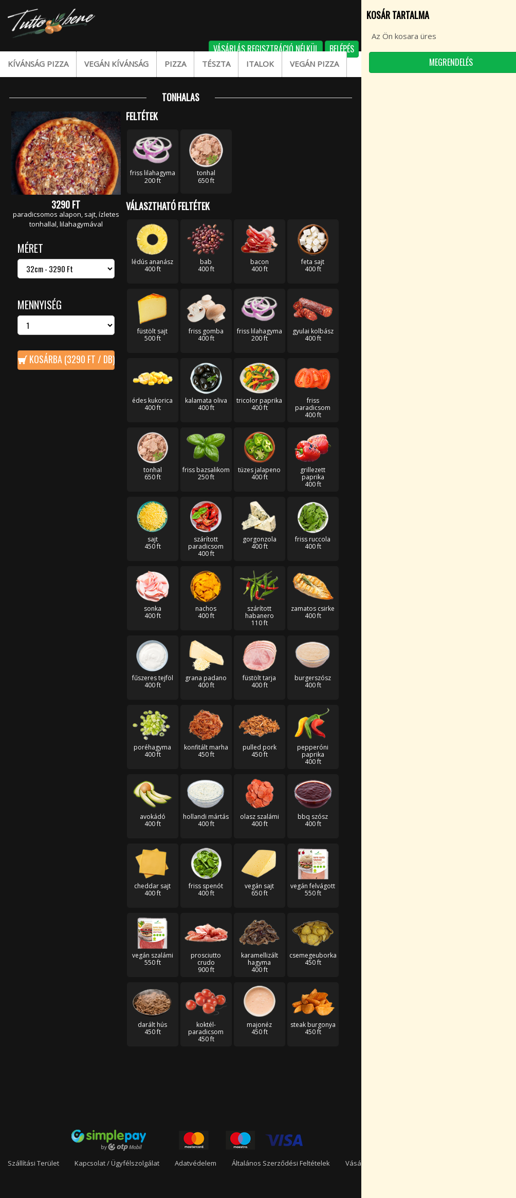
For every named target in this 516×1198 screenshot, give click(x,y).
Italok (260, 64)
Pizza (175, 64)
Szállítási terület (33, 1163)
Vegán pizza (314, 64)
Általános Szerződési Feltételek (281, 1163)
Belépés (341, 49)
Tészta (216, 64)
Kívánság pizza (38, 64)
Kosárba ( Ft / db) (71, 359)
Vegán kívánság (116, 64)
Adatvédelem (195, 1163)
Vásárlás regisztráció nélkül (265, 49)
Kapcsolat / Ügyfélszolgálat (117, 1163)
